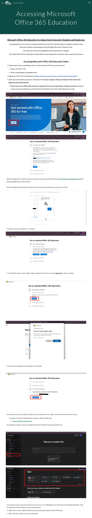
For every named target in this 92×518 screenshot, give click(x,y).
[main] (46, 17)
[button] (2, 3)
